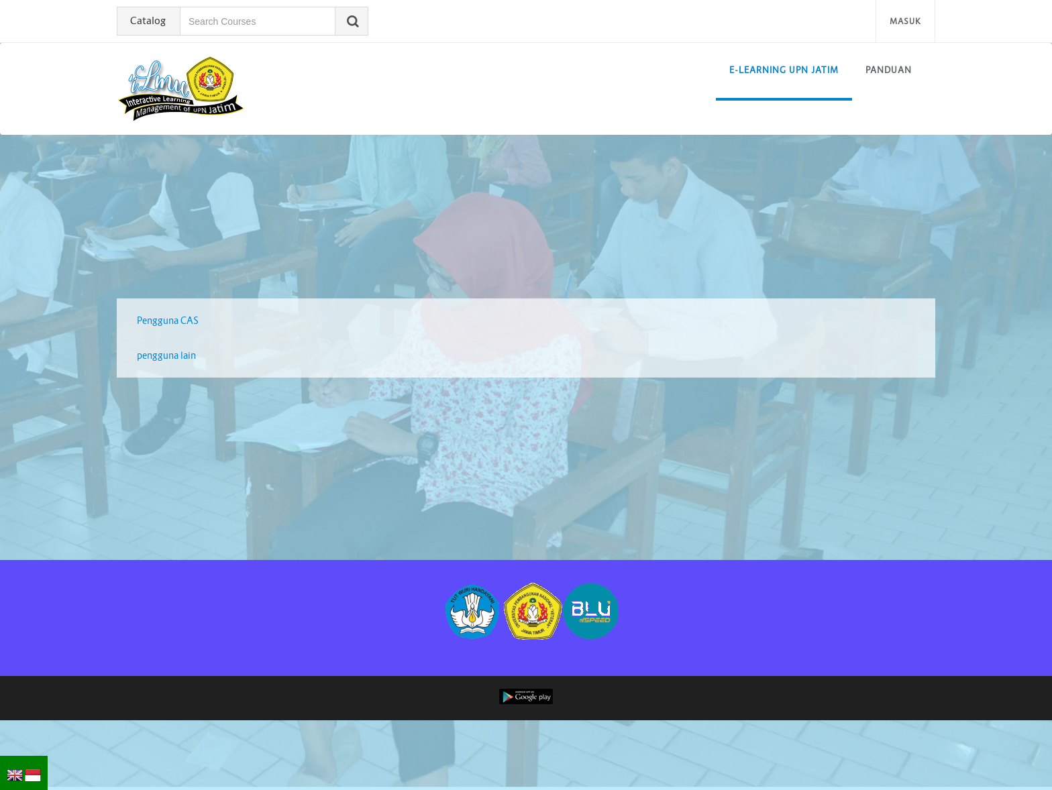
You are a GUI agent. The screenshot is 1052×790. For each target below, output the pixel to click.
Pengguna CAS (168, 321)
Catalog (148, 20)
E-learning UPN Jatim (784, 70)
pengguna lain (166, 355)
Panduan (888, 70)
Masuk (905, 21)
